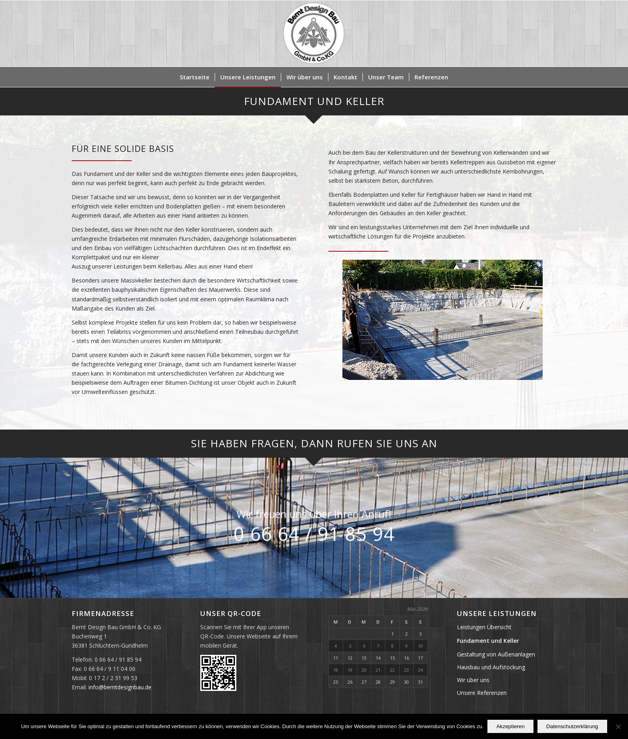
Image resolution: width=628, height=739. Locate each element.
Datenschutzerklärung (572, 726)
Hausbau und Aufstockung (491, 667)
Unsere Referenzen (482, 693)
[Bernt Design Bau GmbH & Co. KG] (314, 33)
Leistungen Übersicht (484, 627)
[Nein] (618, 727)
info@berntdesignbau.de (120, 687)
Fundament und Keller (488, 640)
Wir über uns (473, 680)
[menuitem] (195, 77)
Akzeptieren (510, 726)
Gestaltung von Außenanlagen (496, 654)
